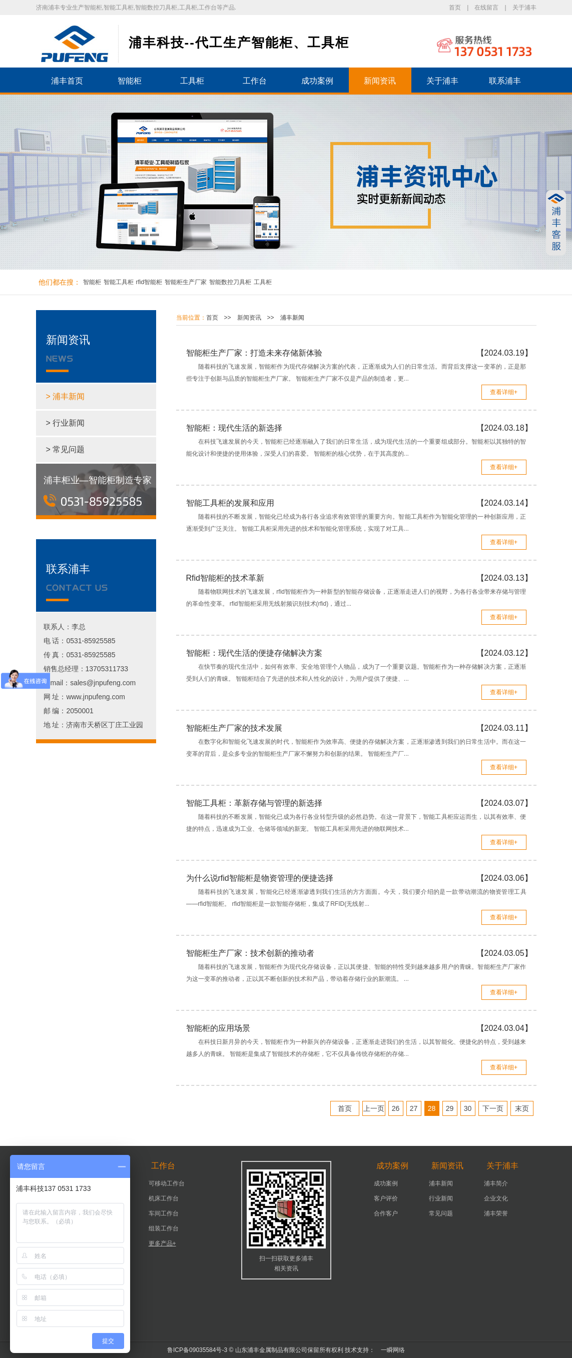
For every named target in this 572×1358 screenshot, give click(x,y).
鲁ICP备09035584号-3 (197, 1349)
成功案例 (317, 81)
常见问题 (441, 1213)
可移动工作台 (167, 1183)
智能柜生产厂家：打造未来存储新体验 (254, 353)
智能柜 (130, 81)
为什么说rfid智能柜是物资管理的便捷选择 (259, 878)
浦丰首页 (67, 81)
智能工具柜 (119, 282)
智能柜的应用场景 (218, 1028)
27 (414, 1108)
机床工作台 (164, 1198)
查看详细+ (503, 392)
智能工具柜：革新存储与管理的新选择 (254, 803)
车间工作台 (164, 1213)
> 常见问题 (65, 449)
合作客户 (386, 1213)
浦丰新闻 (292, 317)
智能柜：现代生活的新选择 (234, 428)
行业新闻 (441, 1198)
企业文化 (496, 1198)
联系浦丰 (505, 81)
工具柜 (192, 81)
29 (450, 1108)
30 (468, 1108)
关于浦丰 (524, 7)
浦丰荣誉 (496, 1213)
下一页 (492, 1108)
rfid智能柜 (149, 282)
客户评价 (386, 1198)
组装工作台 (164, 1228)
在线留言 (486, 7)
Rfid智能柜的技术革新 (225, 578)
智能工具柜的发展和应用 (230, 503)
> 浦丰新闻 (65, 396)
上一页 (373, 1108)
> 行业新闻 (65, 423)
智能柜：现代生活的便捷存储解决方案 (254, 653)
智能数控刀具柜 (230, 282)
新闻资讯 (380, 81)
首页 (455, 7)
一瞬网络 (390, 1349)
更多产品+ (162, 1243)
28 (432, 1108)
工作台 (255, 81)
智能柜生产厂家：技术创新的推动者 (250, 953)
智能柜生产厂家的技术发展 (234, 728)
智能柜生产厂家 (186, 282)
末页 (522, 1108)
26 (396, 1108)
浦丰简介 (496, 1183)
